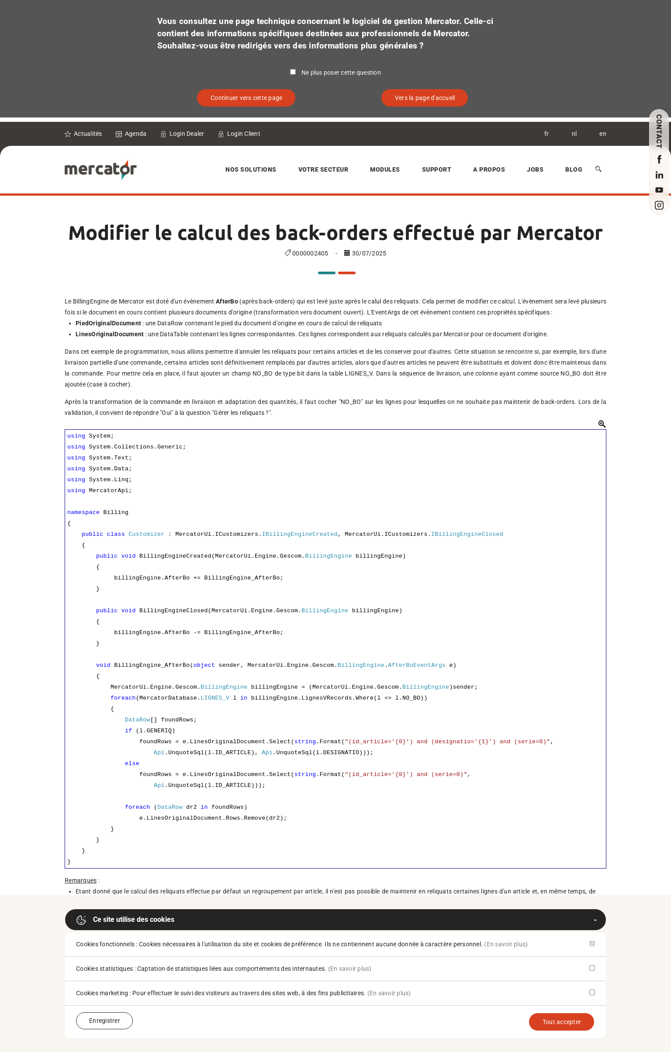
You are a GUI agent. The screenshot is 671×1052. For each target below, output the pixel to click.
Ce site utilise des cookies (125, 920)
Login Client (243, 133)
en (602, 133)
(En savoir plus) (506, 944)
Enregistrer (104, 1020)
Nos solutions (251, 169)
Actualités (88, 133)
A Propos (489, 169)
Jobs (535, 169)
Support (437, 169)
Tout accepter (562, 1021)
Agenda (136, 133)
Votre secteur (323, 169)
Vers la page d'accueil (425, 97)
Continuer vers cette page (246, 97)
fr (546, 133)
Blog (573, 169)
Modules (385, 169)
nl (574, 133)
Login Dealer (186, 133)
